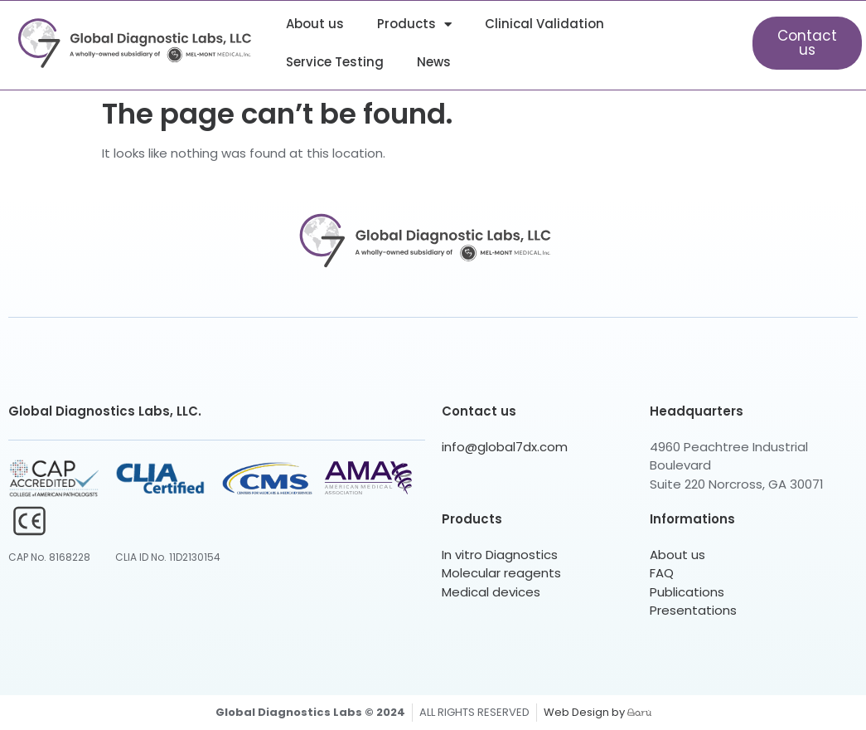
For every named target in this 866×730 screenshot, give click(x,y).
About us (315, 23)
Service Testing (335, 62)
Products (414, 24)
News (434, 62)
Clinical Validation (544, 23)
